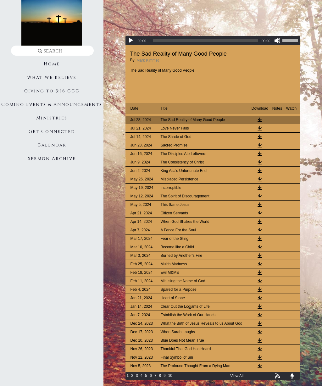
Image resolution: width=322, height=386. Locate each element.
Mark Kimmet (147, 60)
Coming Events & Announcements (51, 105)
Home (52, 64)
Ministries (51, 118)
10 (170, 375)
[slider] (205, 40)
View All (236, 376)
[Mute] (277, 40)
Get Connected (52, 132)
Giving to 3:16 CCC (52, 91)
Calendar (51, 145)
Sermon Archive (52, 159)
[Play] (131, 40)
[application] (212, 40)
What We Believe (51, 77)
